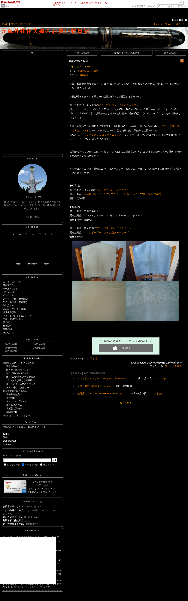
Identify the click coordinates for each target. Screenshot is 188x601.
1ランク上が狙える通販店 (19, 380)
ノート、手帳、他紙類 (14, 298)
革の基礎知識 (13, 394)
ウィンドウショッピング (15, 315)
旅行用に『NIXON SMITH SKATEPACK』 (100, 393)
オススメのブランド (16, 401)
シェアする (91, 358)
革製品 (6, 305)
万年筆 (6, 285)
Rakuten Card (32, 475)
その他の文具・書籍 (13, 302)
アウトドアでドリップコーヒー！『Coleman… (103, 378)
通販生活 (7, 312)
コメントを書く (173, 366)
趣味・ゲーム (12, 6)
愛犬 (5, 322)
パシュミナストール (80, 66)
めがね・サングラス (13, 309)
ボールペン (8, 288)
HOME (4, 24)
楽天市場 (181, 6)
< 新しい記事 (82, 52)
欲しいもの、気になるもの (16, 415)
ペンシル (7, 292)
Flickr (5, 437)
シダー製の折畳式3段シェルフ (93, 386)
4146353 (178, 20)
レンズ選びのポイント (17, 373)
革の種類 (10, 398)
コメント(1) (160, 378)
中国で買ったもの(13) (88, 71)
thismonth (32, 264)
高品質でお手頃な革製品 (15, 391)
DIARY (14, 24)
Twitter (6, 434)
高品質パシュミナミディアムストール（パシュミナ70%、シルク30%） (123, 194)
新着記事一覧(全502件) (126, 52)
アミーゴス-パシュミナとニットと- (118, 105)
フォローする (32, 217)
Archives (32, 339)
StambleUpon (10, 440)
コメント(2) (155, 393)
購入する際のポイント (17, 370)
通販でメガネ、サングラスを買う (20, 363)
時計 (5, 326)
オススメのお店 (14, 405)
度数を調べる (13, 366)
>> (143, 6)
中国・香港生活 (11, 319)
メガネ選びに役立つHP (18, 387)
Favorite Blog (32, 501)
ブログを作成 (168, 6)
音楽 (5, 329)
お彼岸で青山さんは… (14, 506)
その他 (6, 332)
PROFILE (25, 24)
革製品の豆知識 (14, 408)
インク (6, 295)
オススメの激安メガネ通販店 (20, 377)
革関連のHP (12, 412)
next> (46, 264)
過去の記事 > (171, 52)
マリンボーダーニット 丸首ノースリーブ (106, 232)
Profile (32, 158)
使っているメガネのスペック (20, 384)
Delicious (7, 444)
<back (18, 264)
